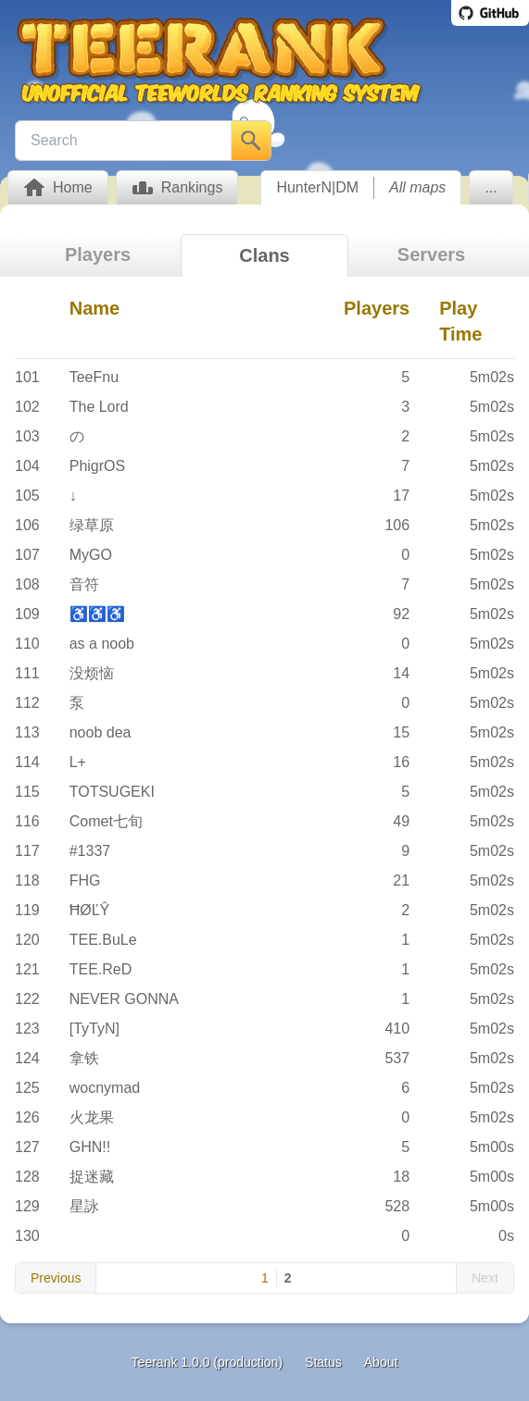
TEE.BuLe (103, 940)
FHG (85, 880)
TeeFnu (94, 377)
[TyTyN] (94, 1028)
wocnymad (104, 1088)
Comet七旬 (106, 821)
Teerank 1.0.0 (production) (207, 1362)
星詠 (84, 1206)
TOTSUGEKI (112, 792)
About (381, 1362)
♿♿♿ (97, 614)
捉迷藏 (91, 1176)
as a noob (101, 643)
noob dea (100, 732)
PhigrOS (97, 466)
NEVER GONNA (124, 999)
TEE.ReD (100, 969)
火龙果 (91, 1117)
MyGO (90, 555)
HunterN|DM (317, 187)
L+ (77, 762)
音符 (84, 584)
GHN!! (89, 1147)
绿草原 (91, 525)
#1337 (90, 851)
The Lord (99, 407)
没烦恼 (91, 673)
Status (323, 1362)
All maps (417, 187)
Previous (56, 1278)
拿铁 (84, 1058)
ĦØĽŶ (89, 910)
